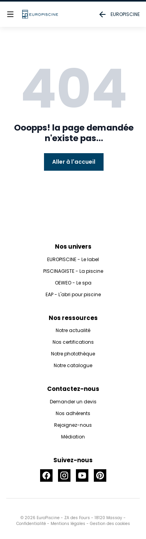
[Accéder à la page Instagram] (64, 475)
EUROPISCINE (119, 14)
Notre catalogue (73, 365)
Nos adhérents (73, 413)
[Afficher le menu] (10, 14)
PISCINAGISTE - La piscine (73, 271)
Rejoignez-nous (73, 425)
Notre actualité (73, 330)
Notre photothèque (73, 353)
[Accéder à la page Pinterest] (100, 475)
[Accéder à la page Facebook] (46, 475)
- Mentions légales (65, 524)
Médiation (73, 436)
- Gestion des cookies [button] (107, 524)
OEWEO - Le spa (73, 282)
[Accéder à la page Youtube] (82, 475)
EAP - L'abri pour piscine (73, 294)
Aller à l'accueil (73, 162)
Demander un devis (73, 401)
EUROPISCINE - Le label (73, 259)
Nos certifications (73, 342)
